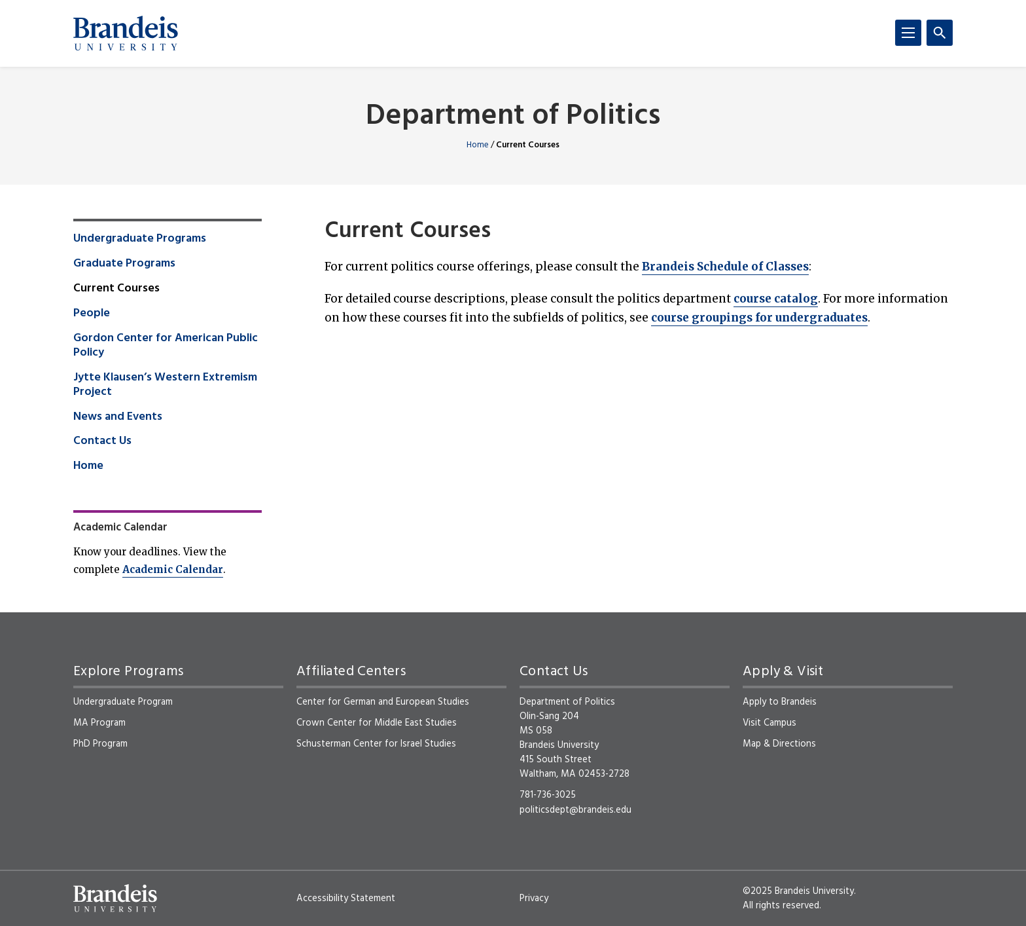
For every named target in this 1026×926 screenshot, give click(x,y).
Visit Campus (769, 723)
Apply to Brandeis (780, 702)
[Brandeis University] (125, 33)
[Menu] (908, 33)
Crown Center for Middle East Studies (376, 723)
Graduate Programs (124, 264)
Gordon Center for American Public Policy (165, 345)
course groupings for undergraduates (759, 317)
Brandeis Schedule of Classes (725, 266)
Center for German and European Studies (382, 702)
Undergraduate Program (123, 702)
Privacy (534, 898)
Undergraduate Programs (139, 239)
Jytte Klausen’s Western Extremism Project (165, 385)
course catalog (776, 298)
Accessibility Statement (345, 898)
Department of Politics (513, 117)
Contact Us (102, 441)
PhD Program (100, 744)
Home (478, 145)
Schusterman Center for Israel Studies (376, 744)
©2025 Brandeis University (798, 891)
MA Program (99, 723)
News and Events (117, 417)
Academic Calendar (172, 569)
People (91, 313)
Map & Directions (779, 744)
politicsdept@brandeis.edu (575, 810)
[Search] (940, 33)
